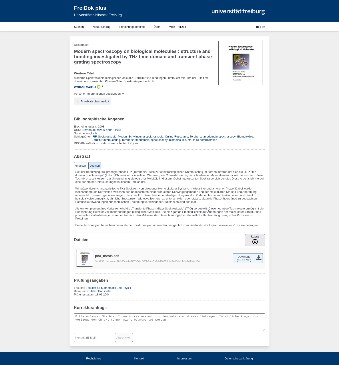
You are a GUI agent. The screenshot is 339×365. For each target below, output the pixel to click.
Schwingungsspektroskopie (146, 136)
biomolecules (177, 140)
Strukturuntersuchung (106, 140)
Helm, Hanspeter (101, 291)
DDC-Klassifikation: (87, 143)
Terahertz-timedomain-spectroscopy (213, 136)
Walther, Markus (85, 87)
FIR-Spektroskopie (104, 136)
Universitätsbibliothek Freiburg (98, 15)
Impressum (184, 358)
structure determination (202, 140)
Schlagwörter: (83, 136)
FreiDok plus (90, 8)
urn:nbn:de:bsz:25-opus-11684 (101, 130)
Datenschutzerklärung (239, 358)
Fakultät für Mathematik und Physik (108, 287)
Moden (122, 136)
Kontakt (139, 358)
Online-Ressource (176, 136)
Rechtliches (93, 358)
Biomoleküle (245, 136)
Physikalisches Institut (95, 101)
